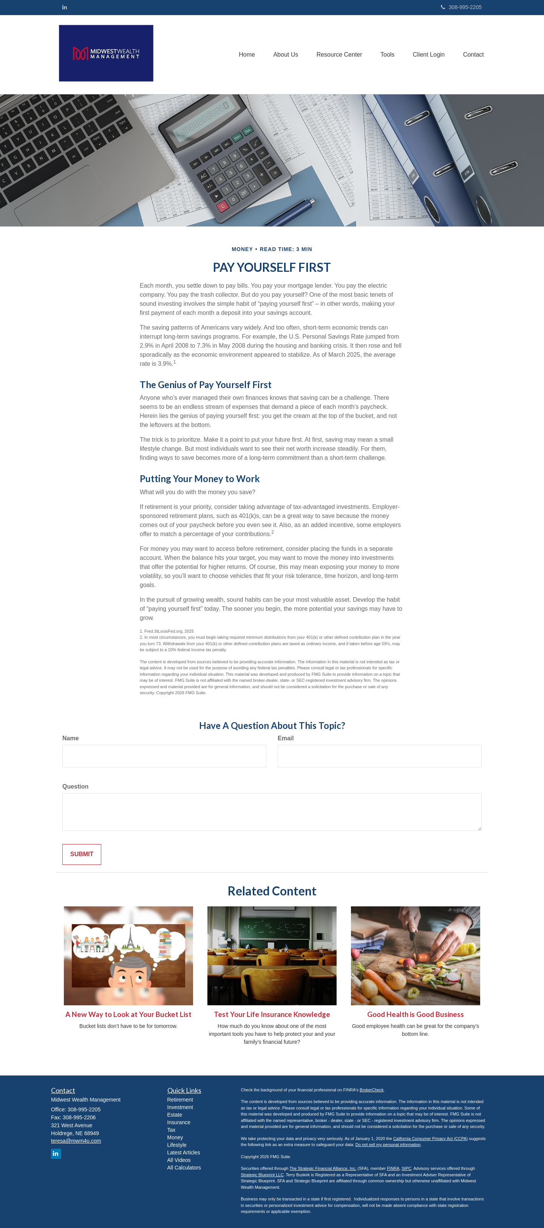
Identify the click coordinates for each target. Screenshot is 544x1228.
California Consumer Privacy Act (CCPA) (430, 1138)
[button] (283, 54)
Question (75, 786)
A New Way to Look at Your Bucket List (128, 1014)
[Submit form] (81, 854)
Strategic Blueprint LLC (262, 1175)
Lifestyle (177, 1145)
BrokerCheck (372, 1090)
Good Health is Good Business (415, 1014)
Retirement (180, 1100)
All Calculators (184, 1168)
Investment (180, 1107)
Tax (171, 1130)
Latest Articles (183, 1152)
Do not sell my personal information (387, 1144)
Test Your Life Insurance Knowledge (272, 1014)
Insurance (178, 1122)
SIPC (406, 1168)
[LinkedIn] (64, 7)
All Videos (179, 1160)
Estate (174, 1115)
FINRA (393, 1168)
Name (70, 738)
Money (175, 1137)
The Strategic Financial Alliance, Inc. (322, 1168)
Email (286, 738)
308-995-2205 (461, 7)
